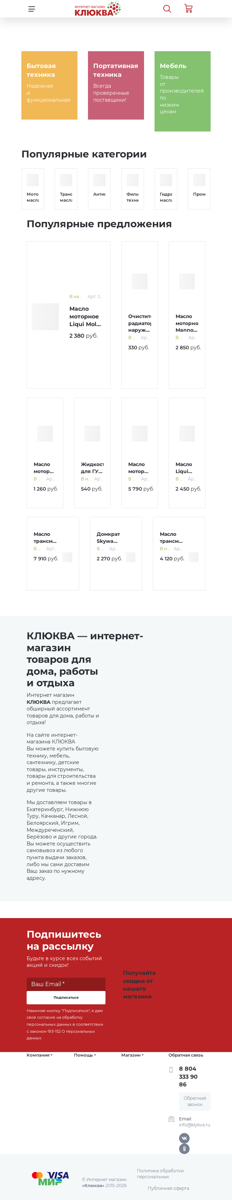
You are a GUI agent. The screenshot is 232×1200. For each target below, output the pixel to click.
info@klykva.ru (194, 1124)
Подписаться (66, 997)
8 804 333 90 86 (188, 1076)
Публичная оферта (168, 1188)
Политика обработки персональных (160, 1173)
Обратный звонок (195, 1101)
